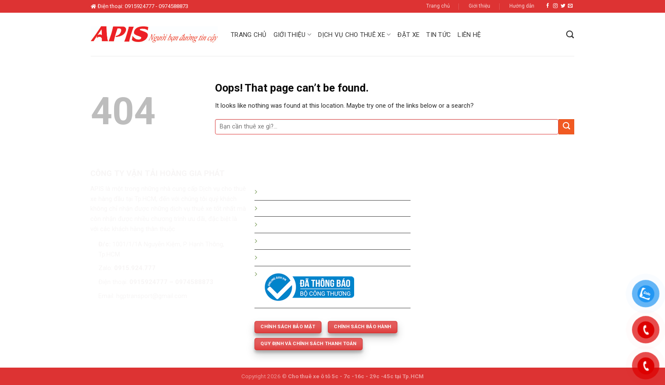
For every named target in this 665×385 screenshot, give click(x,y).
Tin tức (438, 35)
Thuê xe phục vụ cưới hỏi (295, 257)
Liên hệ (469, 35)
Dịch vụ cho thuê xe (354, 35)
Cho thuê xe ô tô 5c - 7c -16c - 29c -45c (341, 376)
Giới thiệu (479, 6)
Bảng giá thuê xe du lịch (294, 208)
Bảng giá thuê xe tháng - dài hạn (305, 224)
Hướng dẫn (521, 6)
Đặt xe (408, 35)
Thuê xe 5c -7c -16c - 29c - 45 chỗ (309, 241)
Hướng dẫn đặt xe (285, 191)
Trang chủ (438, 6)
